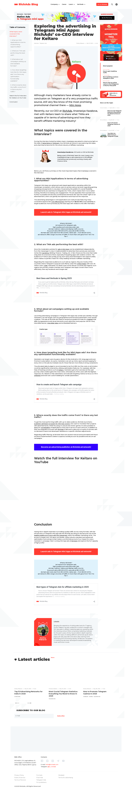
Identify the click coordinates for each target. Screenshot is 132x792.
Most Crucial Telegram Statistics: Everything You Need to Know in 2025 (114, 113)
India (45, 265)
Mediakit (61, 775)
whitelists (37, 375)
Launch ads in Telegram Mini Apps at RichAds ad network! (66, 212)
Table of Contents (17, 27)
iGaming (91, 696)
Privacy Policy (19, 775)
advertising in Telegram (51, 143)
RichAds (67, 110)
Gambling (45, 253)
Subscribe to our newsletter (113, 94)
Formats (39, 775)
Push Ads (39, 777)
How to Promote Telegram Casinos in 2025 (113, 124)
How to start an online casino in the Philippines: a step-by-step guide (111, 84)
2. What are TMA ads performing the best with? (17, 53)
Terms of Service (20, 780)
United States (81, 264)
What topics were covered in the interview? (16, 34)
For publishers (41, 782)
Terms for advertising (65, 777)
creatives (89, 319)
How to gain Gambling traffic (110, 71)
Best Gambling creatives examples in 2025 (110, 77)
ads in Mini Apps (63, 249)
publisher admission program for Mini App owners (52, 424)
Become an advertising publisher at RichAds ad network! (66, 447)
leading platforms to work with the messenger (50, 535)
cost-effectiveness (57, 202)
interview (36, 43)
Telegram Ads (41, 780)
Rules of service (19, 777)
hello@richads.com (52, 764)
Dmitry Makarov (80, 43)
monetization (45, 427)
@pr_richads (52, 766)
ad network (17, 696)
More (52, 657)
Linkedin (56, 621)
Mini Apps (75, 105)
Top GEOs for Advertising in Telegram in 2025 (112, 135)
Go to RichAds (102, 4)
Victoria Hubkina (103, 107)
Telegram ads (43, 43)
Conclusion (14, 102)
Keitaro (61, 370)
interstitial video (52, 323)
